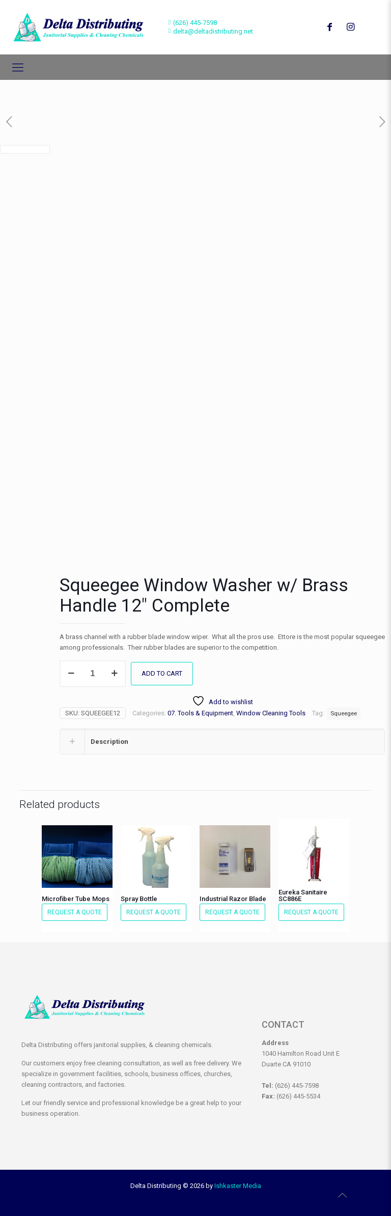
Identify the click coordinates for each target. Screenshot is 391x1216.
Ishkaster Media (237, 1185)
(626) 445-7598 (195, 22)
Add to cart (162, 673)
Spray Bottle (139, 898)
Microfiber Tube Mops (75, 898)
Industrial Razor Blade (233, 898)
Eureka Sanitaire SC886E (302, 895)
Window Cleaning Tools (270, 712)
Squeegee (343, 712)
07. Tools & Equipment (200, 712)
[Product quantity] (93, 673)
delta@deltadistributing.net (213, 31)
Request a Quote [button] (74, 911)
